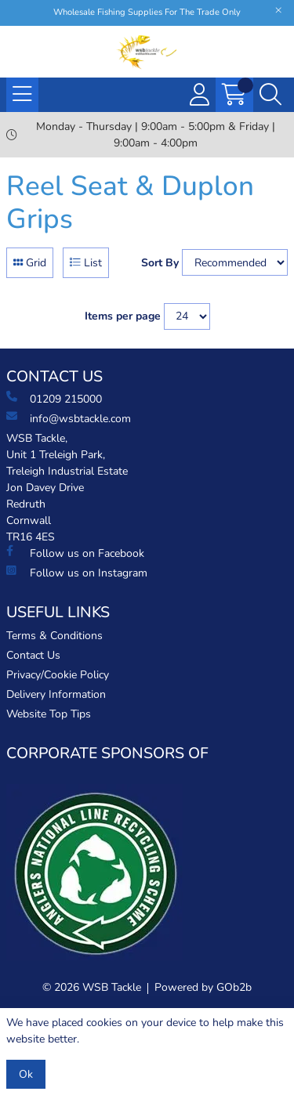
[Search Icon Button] (270, 95)
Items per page (123, 316)
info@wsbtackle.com (68, 418)
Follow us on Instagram (76, 572)
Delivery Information (56, 694)
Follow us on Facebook (75, 553)
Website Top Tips (48, 714)
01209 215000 (54, 399)
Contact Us (33, 655)
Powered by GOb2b (203, 987)
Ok (26, 1074)
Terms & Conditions (54, 635)
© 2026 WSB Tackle (91, 987)
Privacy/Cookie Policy (57, 674)
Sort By (160, 262)
